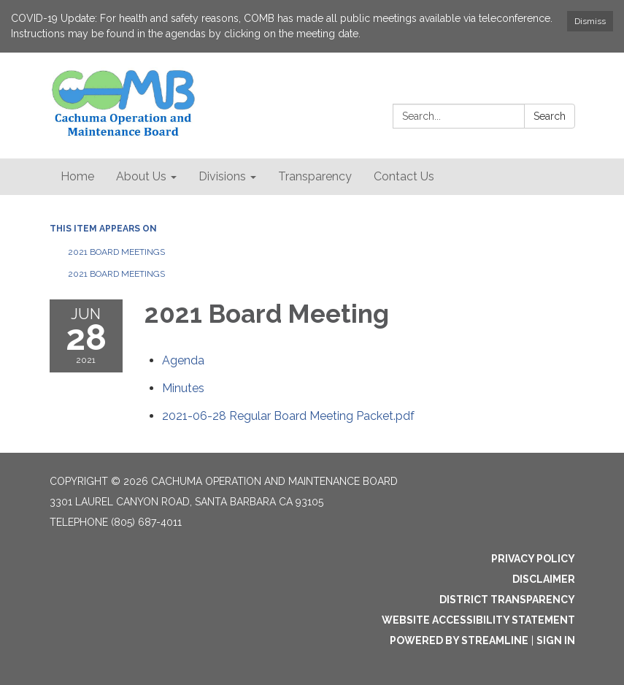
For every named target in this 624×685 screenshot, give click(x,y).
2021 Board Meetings (116, 252)
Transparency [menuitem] (315, 176)
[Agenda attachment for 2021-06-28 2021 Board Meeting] (183, 360)
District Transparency (507, 599)
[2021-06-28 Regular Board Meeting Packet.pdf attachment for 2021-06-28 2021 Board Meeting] (288, 416)
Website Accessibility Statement (478, 620)
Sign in (555, 640)
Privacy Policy (533, 559)
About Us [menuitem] (141, 176)
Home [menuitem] (77, 176)
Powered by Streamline (459, 640)
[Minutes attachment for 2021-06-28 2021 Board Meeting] (183, 388)
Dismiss (590, 21)
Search (550, 116)
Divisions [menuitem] (222, 176)
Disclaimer (543, 579)
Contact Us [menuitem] (404, 176)
